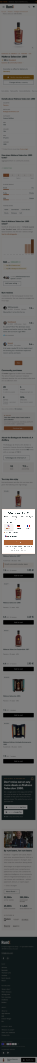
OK (18, 542)
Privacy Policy (23, 550)
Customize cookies (14, 550)
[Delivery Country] (19, 536)
